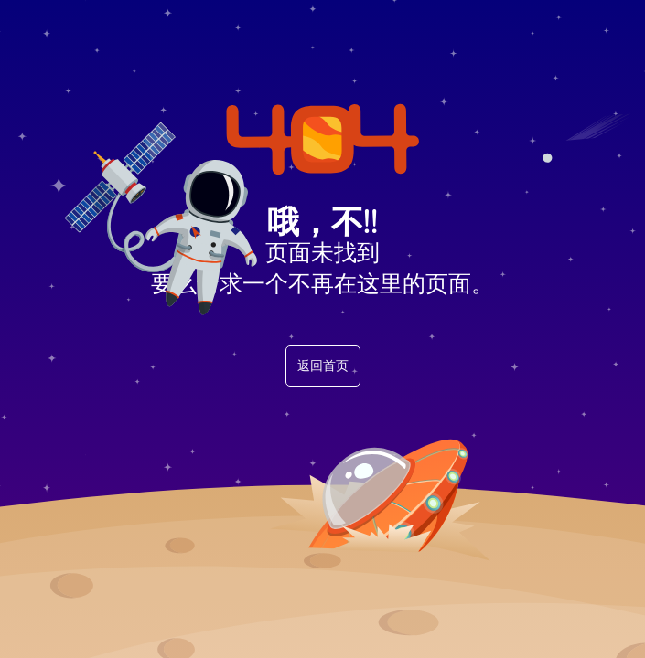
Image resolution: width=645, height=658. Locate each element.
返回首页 (323, 366)
